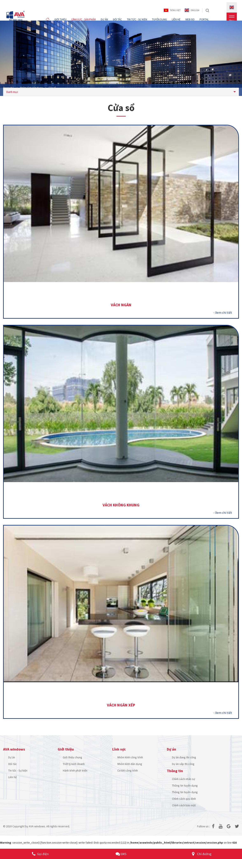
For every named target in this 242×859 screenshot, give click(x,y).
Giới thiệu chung (72, 758)
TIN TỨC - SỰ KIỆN (137, 19)
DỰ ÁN (104, 19)
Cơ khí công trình (127, 771)
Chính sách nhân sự (183, 779)
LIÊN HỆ (176, 19)
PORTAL (204, 19)
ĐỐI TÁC (117, 19)
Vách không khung (121, 505)
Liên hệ (12, 778)
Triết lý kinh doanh (74, 764)
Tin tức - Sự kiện (17, 771)
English (192, 10)
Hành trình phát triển (75, 771)
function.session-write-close (58, 843)
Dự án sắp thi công (183, 764)
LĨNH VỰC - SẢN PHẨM (83, 19)
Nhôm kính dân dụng (129, 764)
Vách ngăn (121, 305)
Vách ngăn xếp (121, 705)
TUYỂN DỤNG (159, 19)
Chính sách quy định (184, 799)
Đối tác (12, 764)
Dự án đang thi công (184, 758)
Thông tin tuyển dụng (185, 786)
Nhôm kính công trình (130, 758)
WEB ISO (190, 19)
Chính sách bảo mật (184, 806)
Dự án (11, 758)
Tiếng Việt (172, 10)
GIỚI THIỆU (60, 19)
